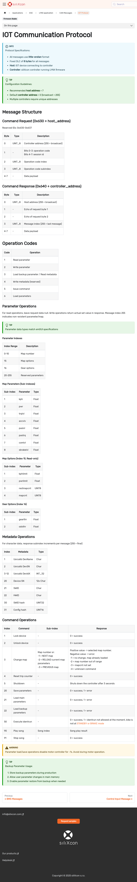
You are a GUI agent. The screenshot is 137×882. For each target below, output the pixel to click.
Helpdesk (8, 860)
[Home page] (5, 13)
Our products (10, 853)
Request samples (68, 821)
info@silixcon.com (13, 814)
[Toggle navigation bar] (4, 4)
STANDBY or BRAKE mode (90, 723)
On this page (10, 25)
